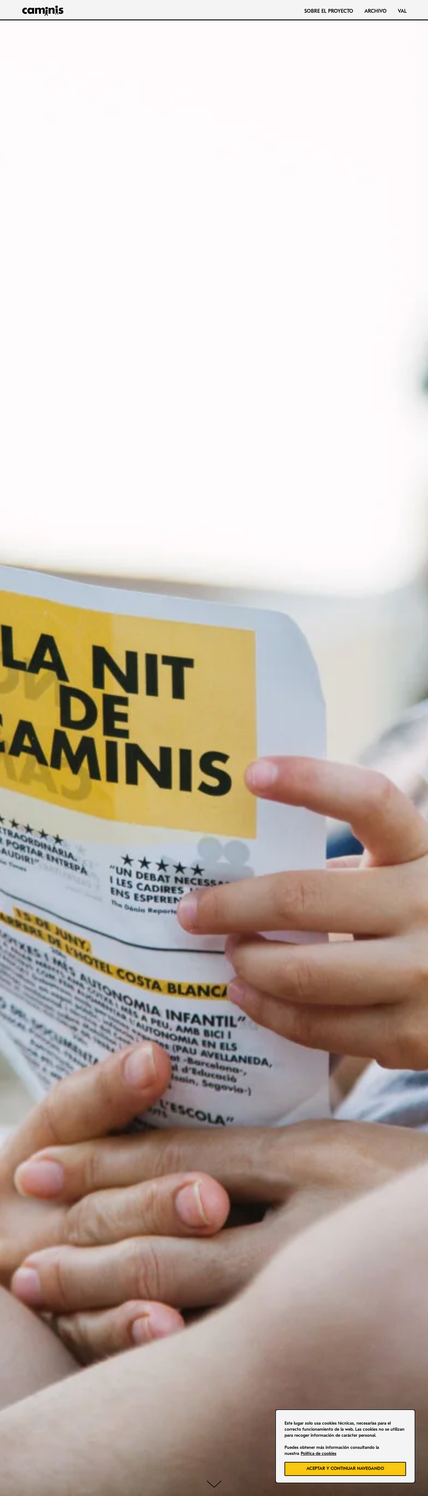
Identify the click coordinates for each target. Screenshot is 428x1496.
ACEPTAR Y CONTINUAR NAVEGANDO (345, 1468)
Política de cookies (318, 1453)
